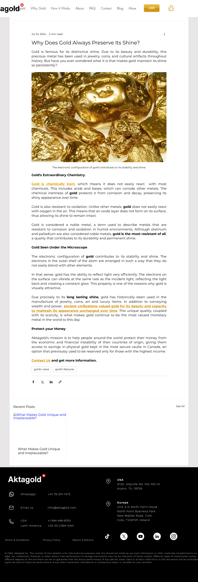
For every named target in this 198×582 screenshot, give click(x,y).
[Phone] (11, 494)
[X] (124, 536)
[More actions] (164, 34)
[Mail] (11, 507)
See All (180, 406)
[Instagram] (173, 536)
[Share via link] (60, 382)
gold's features (64, 369)
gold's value (41, 369)
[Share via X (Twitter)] (42, 382)
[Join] (151, 8)
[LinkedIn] (157, 536)
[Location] (108, 481)
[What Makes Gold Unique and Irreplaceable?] (39, 428)
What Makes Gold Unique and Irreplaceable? (39, 451)
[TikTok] (107, 536)
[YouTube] (140, 536)
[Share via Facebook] (33, 382)
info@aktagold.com (62, 507)
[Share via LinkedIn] (51, 382)
